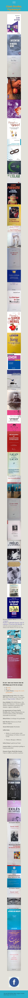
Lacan (8, 689)
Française (17, 622)
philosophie (11, 622)
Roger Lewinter (11, 699)
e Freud (8, 687)
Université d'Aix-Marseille (16, 624)
